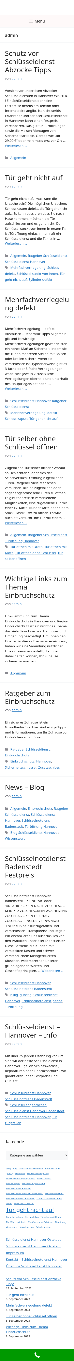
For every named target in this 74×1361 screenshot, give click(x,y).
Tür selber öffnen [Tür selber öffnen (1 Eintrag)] (14, 1217)
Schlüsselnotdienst (36, 1001)
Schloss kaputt (16, 418)
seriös (57, 1001)
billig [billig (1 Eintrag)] (8, 1168)
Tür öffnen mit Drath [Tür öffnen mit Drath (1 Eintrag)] (51, 1217)
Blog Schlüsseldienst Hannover (34, 832)
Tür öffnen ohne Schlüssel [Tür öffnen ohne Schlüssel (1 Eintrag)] (40, 1222)
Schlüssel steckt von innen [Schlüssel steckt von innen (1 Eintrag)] (49, 1198)
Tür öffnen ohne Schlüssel (35, 553)
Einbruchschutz (17, 755)
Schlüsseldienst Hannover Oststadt (33, 1239)
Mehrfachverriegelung (28, 267)
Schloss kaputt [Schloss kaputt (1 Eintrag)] (13, 1183)
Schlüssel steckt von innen (37, 273)
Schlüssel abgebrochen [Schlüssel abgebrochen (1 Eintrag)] (33, 1183)
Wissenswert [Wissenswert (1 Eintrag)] (12, 1227)
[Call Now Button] (37, 1355)
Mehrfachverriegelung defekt (37, 303)
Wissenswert (15, 838)
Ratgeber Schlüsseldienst (47, 255)
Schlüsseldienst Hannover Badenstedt (34, 1111)
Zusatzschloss (49, 767)
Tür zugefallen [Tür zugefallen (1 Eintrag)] (32, 1217)
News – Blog (24, 787)
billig (14, 994)
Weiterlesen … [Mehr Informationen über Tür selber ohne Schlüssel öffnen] (16, 523)
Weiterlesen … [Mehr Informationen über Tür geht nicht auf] (16, 243)
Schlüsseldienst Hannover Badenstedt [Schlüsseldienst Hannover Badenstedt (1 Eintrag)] (24, 1193)
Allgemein (18, 157)
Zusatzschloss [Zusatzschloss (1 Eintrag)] (27, 1227)
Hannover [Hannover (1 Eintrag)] (20, 1173)
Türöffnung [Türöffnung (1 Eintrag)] (60, 1222)
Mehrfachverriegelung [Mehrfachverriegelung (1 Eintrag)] (38, 1173)
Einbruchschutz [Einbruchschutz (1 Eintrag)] (52, 1168)
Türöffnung (14, 1006)
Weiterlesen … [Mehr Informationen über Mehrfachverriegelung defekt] (16, 388)
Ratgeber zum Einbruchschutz (30, 697)
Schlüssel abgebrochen (28, 1105)
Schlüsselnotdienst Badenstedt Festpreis (35, 866)
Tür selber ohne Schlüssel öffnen (31, 442)
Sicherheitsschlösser (20, 767)
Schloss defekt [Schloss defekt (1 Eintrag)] (44, 1178)
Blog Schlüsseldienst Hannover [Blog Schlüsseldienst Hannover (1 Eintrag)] (28, 1168)
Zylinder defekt (40, 279)
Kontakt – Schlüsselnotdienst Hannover (36, 1259)
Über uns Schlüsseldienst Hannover (34, 1266)
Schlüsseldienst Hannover (25, 261)
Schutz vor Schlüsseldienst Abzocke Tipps (30, 61)
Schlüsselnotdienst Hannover (27, 1117)
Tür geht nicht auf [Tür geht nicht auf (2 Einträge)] (30, 1210)
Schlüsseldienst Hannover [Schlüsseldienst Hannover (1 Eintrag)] (18, 1188)
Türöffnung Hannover (22, 541)
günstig (26, 994)
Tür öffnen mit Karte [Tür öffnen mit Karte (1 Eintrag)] (16, 1222)
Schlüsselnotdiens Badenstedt (28, 988)
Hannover (43, 761)
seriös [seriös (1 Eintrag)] (9, 1203)
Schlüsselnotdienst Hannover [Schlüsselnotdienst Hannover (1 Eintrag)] (20, 1198)
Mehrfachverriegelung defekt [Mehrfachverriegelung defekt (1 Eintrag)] (20, 1178)
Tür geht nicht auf (34, 177)
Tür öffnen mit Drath (26, 546)
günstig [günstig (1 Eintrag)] (9, 1173)
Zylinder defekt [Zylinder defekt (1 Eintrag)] (43, 1227)
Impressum (15, 1253)
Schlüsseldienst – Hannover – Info (32, 1031)
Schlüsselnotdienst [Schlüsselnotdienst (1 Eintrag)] (54, 1193)
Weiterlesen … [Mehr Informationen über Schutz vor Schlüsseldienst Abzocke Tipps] (16, 145)
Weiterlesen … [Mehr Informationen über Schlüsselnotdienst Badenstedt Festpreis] (52, 970)
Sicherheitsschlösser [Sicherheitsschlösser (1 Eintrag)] (24, 1203)
